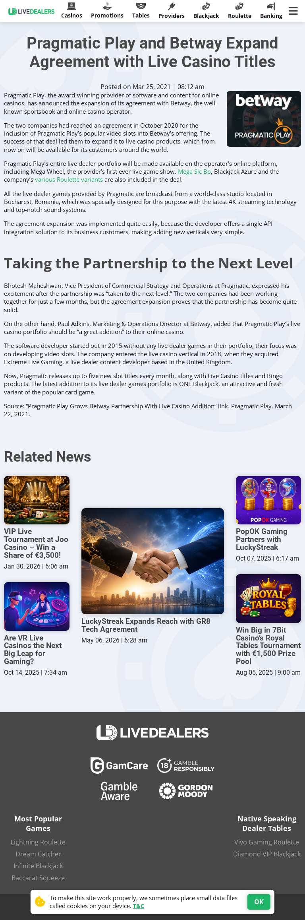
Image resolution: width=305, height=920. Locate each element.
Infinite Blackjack (38, 864)
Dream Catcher (38, 852)
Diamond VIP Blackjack (267, 852)
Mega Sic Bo (194, 171)
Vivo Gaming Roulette (266, 840)
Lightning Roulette (38, 840)
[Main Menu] (295, 11)
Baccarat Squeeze (38, 875)
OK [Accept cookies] (259, 901)
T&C (138, 906)
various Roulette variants (69, 179)
